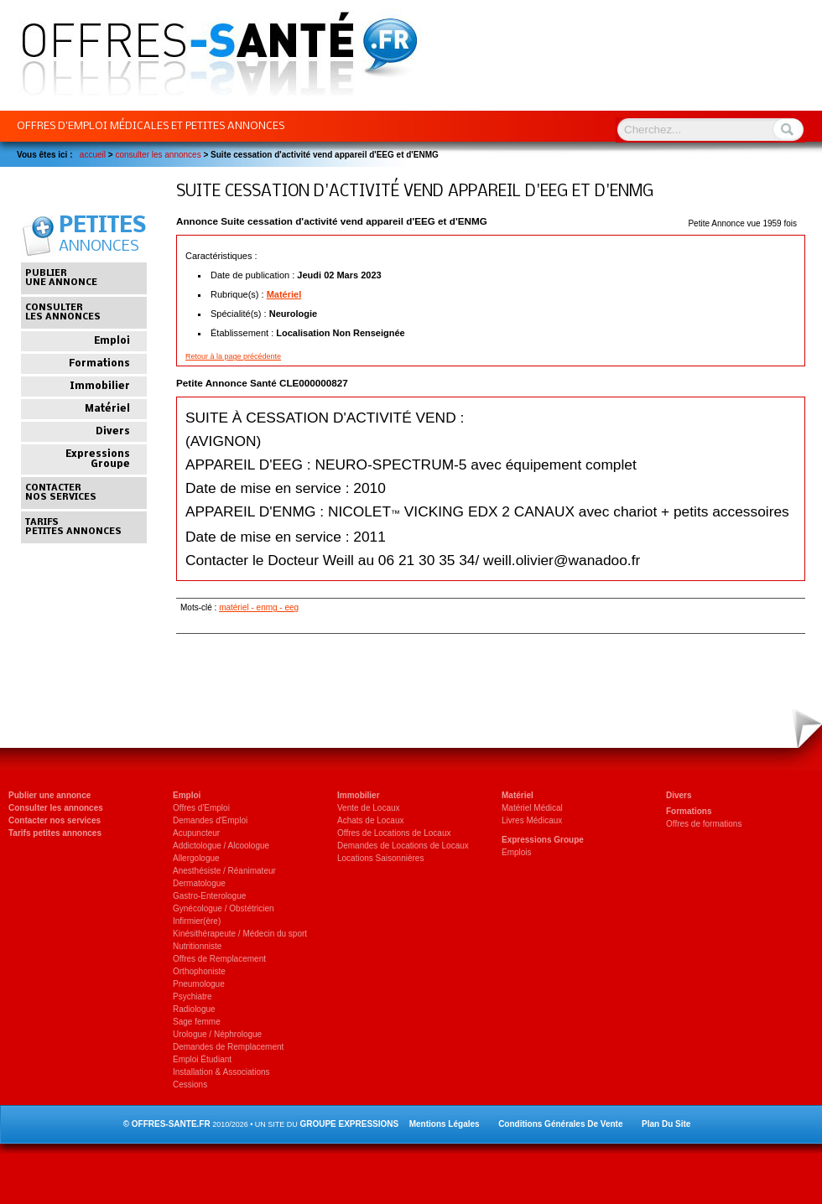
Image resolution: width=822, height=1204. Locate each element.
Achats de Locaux (370, 820)
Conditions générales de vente (560, 1124)
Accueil (93, 154)
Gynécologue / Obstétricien (223, 908)
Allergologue (196, 858)
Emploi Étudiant (202, 1059)
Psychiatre (192, 996)
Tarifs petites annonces (54, 833)
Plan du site (666, 1124)
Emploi (112, 341)
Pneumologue (199, 984)
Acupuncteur (196, 833)
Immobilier (100, 386)
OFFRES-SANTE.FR (171, 1124)
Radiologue (194, 1009)
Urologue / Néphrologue (217, 1034)
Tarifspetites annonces (73, 527)
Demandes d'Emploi (210, 820)
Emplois (517, 852)
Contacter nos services (54, 820)
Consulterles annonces (63, 313)
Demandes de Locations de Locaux (403, 845)
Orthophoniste (199, 971)
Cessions (190, 1084)
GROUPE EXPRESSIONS (348, 1124)
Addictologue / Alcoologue (221, 845)
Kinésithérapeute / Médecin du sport (240, 933)
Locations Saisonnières (380, 858)
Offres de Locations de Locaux (393, 833)
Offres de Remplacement (219, 958)
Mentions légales (444, 1124)
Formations (99, 364)
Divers (113, 432)
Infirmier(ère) (197, 921)
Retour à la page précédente (233, 356)
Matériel (284, 294)
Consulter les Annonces (157, 154)
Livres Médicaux (532, 820)
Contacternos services (60, 493)
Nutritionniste (197, 946)
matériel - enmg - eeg (259, 607)
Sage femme (197, 1021)
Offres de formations (703, 823)
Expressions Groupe (97, 459)
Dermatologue (199, 883)
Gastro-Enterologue (209, 895)
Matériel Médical (532, 807)
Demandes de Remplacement (228, 1046)
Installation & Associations (221, 1072)
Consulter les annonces (55, 807)
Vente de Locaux (368, 807)
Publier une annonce (49, 795)
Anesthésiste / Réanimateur (224, 870)
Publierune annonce (61, 278)
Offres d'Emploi (201, 807)
